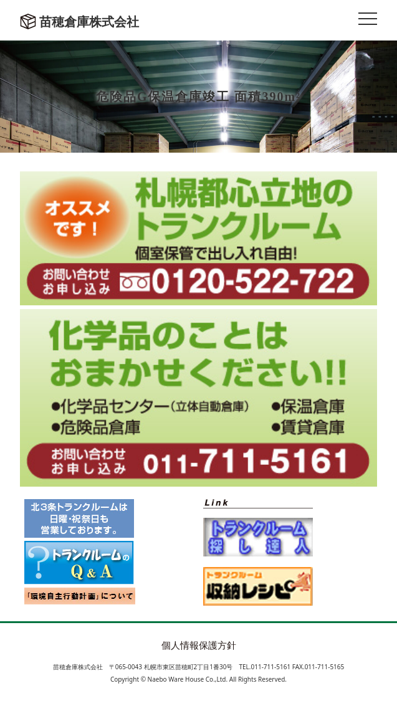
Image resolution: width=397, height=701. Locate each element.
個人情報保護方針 (198, 645)
